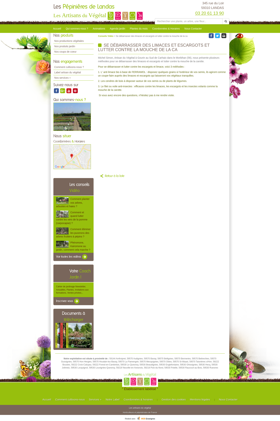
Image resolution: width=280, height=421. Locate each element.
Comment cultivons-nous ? (69, 67)
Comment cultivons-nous (70, 399)
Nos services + (62, 77)
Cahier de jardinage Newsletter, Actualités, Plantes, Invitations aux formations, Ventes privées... (72, 289)
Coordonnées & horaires (138, 399)
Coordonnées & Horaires (166, 28)
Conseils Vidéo (106, 36)
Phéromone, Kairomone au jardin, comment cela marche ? (73, 246)
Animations (99, 28)
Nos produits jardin (64, 46)
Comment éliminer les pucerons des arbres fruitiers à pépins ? (73, 233)
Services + (95, 399)
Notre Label (113, 399)
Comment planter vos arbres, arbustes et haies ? (72, 203)
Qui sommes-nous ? (77, 28)
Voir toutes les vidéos (72, 257)
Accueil (57, 28)
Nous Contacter (193, 28)
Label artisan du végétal (67, 72)
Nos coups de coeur (65, 51)
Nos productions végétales (69, 41)
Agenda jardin (117, 28)
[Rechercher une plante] (188, 21)
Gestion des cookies (174, 399)
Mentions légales (200, 399)
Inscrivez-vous (68, 301)
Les (83, 7)
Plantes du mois (139, 28)
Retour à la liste (114, 176)
